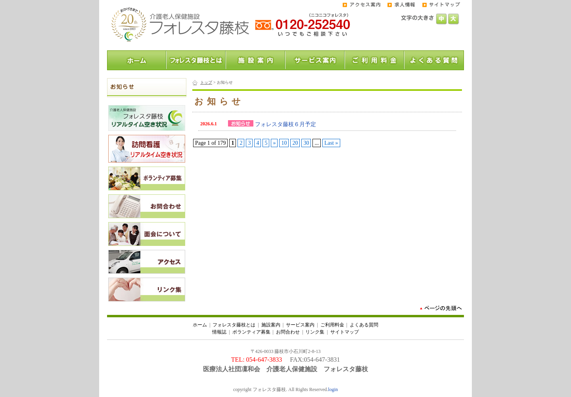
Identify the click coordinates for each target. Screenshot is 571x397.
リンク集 (314, 332)
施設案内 (270, 325)
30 (306, 143)
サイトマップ (344, 332)
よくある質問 (364, 325)
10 (284, 143)
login (333, 389)
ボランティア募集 (251, 332)
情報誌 (219, 332)
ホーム (200, 325)
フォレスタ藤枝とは (234, 325)
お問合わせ (288, 332)
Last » (331, 143)
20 (295, 143)
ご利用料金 (332, 325)
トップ (206, 82)
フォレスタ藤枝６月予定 (285, 124)
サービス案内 (300, 325)
